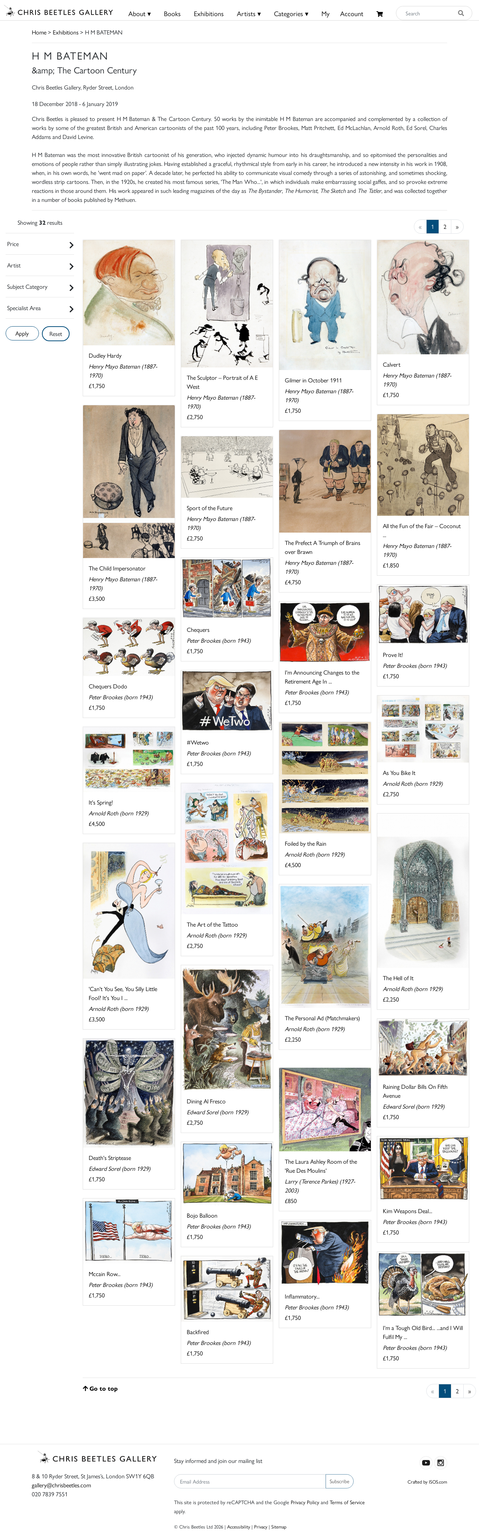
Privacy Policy (305, 1502)
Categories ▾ (291, 13)
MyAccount (342, 13)
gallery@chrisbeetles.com (61, 1485)
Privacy (260, 1526)
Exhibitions (209, 13)
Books (172, 13)
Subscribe (340, 1481)
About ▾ (139, 13)
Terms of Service (347, 1502)
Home (39, 32)
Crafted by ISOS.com (427, 1481)
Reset (55, 333)
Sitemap (279, 1526)
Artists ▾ (249, 13)
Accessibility (238, 1526)
